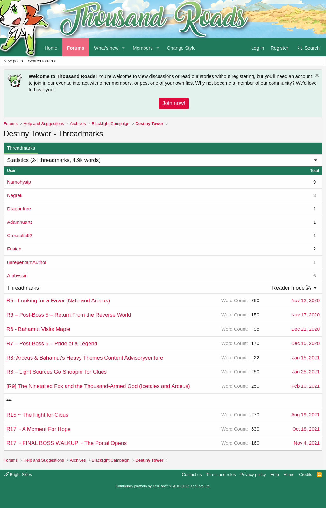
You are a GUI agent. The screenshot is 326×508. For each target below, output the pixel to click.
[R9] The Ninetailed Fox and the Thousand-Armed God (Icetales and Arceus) (98, 386)
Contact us (192, 474)
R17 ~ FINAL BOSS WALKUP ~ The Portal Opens (66, 443)
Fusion (14, 248)
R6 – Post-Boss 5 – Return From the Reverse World (68, 315)
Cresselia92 (19, 235)
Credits (305, 474)
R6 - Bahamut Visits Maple (38, 329)
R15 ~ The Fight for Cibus (37, 415)
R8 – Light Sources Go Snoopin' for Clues (56, 372)
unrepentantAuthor (26, 262)
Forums (75, 48)
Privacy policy (253, 474)
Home (288, 474)
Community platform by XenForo (163, 486)
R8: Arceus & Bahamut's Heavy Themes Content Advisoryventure (84, 358)
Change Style (181, 48)
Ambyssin (17, 275)
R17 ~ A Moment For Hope (38, 429)
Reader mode (288, 288)
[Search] (308, 47)
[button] (123, 47)
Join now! (173, 103)
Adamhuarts (20, 222)
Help (274, 474)
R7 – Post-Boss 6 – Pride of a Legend (51, 344)
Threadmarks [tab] (21, 148)
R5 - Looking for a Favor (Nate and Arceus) (58, 301)
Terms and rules (221, 474)
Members (143, 48)
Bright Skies (18, 474)
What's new (106, 48)
